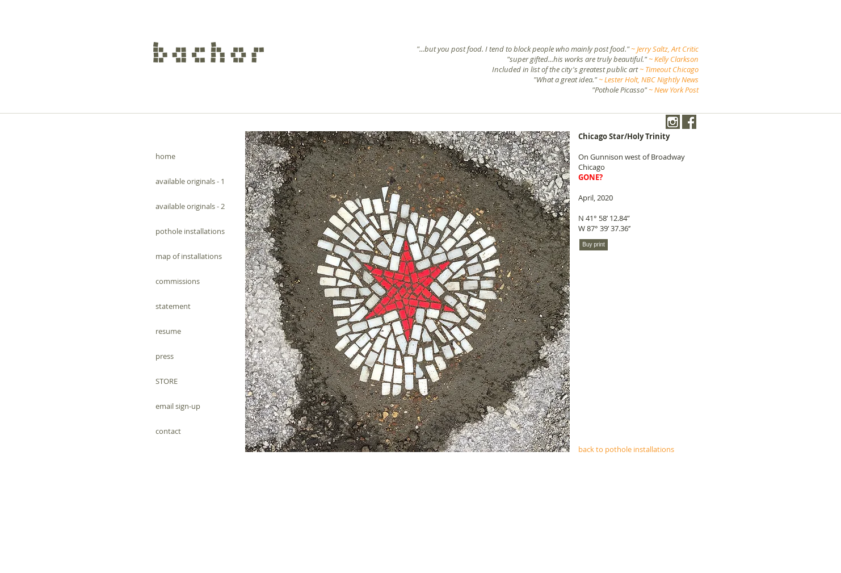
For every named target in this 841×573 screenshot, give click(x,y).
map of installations (188, 256)
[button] (407, 291)
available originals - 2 (190, 206)
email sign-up (177, 406)
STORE (166, 381)
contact (168, 431)
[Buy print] (593, 244)
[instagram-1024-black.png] (673, 122)
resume (168, 331)
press (164, 356)
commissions (177, 281)
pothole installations (190, 231)
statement (173, 306)
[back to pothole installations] (635, 449)
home (165, 156)
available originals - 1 (190, 181)
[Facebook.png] (689, 122)
